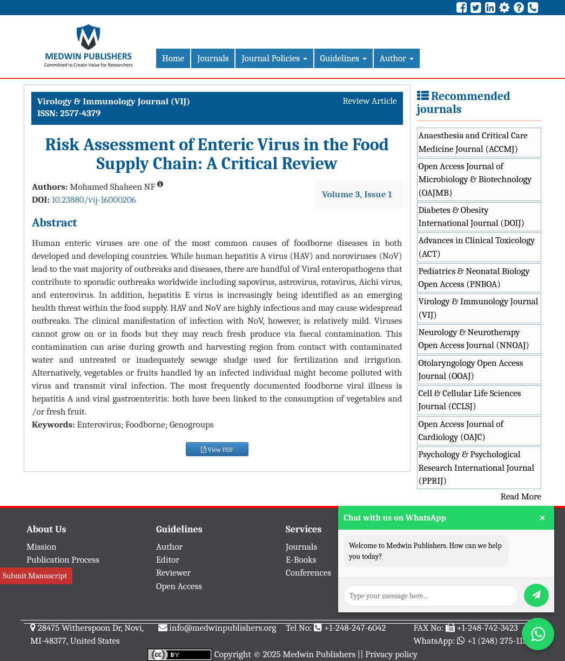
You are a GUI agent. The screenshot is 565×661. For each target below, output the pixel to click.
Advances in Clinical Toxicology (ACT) (477, 246)
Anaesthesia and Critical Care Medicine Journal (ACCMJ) (473, 141)
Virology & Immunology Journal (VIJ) (479, 307)
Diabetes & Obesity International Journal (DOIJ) (472, 216)
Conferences (308, 572)
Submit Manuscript (35, 575)
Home (173, 58)
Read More (521, 496)
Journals (212, 58)
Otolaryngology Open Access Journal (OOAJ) (471, 369)
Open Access (179, 586)
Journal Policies (274, 58)
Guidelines (343, 58)
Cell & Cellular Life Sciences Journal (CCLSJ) (470, 399)
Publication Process (62, 560)
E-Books (301, 560)
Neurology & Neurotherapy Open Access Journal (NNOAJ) (474, 338)
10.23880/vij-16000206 (94, 200)
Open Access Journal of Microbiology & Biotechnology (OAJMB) (475, 179)
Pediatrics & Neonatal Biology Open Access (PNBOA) (474, 277)
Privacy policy (391, 654)
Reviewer (173, 572)
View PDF (217, 449)
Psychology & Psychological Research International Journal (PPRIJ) (477, 467)
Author (397, 58)
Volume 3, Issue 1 (357, 194)
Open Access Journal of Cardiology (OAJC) (461, 430)
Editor (167, 560)
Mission (41, 547)
